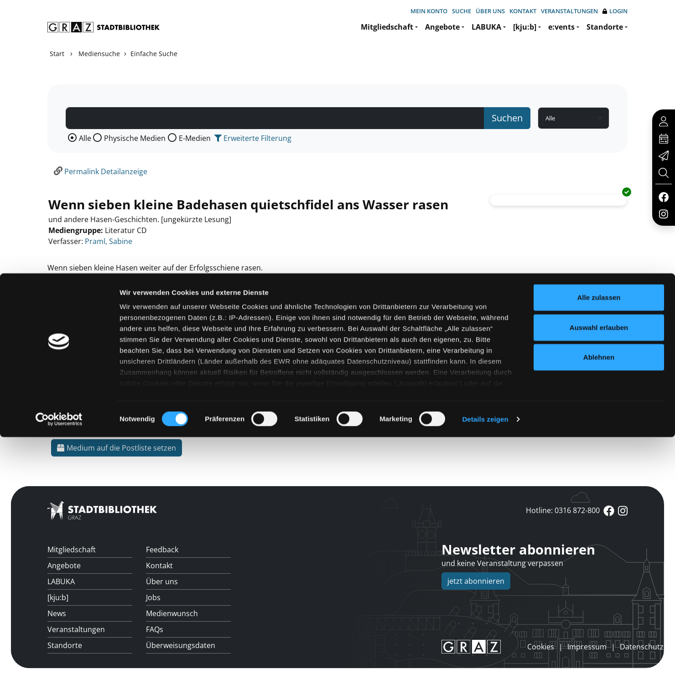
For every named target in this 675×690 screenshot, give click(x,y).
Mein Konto (428, 11)
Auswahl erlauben (599, 580)
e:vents (561, 27)
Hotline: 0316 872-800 (563, 510)
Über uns (490, 11)
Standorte (605, 27)
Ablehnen (598, 610)
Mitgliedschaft (387, 27)
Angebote (442, 27)
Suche (461, 11)
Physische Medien (135, 138)
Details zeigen (485, 672)
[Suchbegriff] (275, 118)
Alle (85, 138)
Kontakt (522, 11)
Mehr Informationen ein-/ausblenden (115, 311)
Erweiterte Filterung (252, 138)
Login (615, 11)
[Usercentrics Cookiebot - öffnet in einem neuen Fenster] (59, 672)
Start (57, 53)
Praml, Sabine (108, 241)
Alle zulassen (598, 551)
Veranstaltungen (569, 11)
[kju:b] (524, 27)
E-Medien (195, 138)
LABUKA (486, 27)
